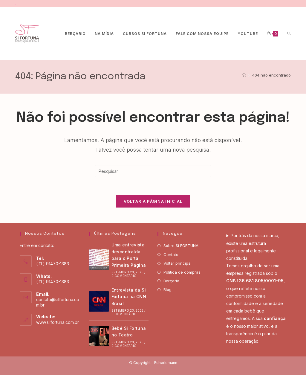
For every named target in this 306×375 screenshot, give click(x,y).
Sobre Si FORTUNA (180, 245)
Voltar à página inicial (153, 201)
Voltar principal (177, 263)
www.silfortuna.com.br (57, 322)
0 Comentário (124, 276)
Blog (167, 289)
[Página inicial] (244, 75)
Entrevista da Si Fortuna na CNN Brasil (128, 296)
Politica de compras (182, 272)
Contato (170, 254)
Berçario (171, 280)
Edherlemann (165, 362)
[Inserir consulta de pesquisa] (153, 171)
